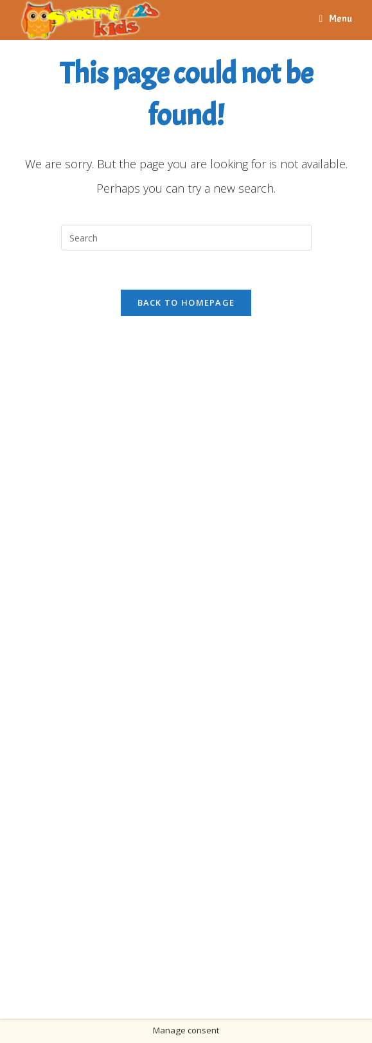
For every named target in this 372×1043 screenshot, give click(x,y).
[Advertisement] (93, 655)
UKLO (211, 987)
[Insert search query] (186, 237)
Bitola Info (169, 987)
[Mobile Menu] (336, 18)
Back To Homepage (186, 302)
